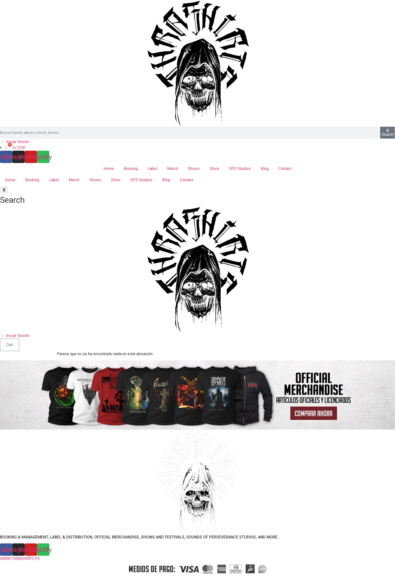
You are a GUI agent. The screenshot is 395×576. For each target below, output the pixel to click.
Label (152, 168)
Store (214, 168)
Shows (194, 168)
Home (108, 168)
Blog (265, 168)
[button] (12, 196)
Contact (285, 168)
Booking (131, 168)
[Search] (387, 132)
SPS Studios (240, 168)
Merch (172, 168)
